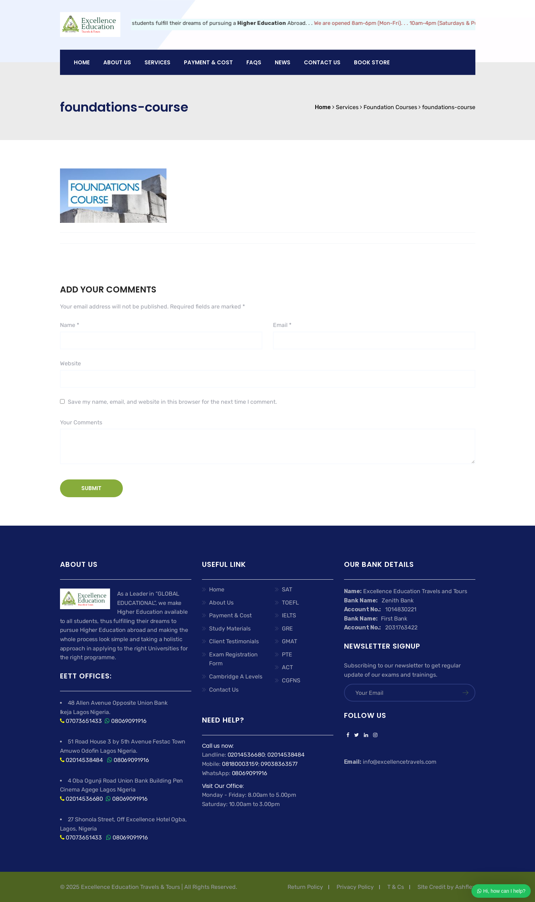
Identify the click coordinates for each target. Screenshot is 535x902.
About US (117, 62)
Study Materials (230, 628)
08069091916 (129, 721)
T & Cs (395, 887)
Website (70, 363)
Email (282, 325)
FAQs (253, 62)
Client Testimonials (234, 641)
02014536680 (84, 798)
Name (69, 325)
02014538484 (83, 760)
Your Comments (81, 422)
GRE (287, 628)
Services (157, 62)
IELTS (289, 615)
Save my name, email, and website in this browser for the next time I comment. (172, 401)
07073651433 (84, 721)
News (282, 62)
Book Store (372, 62)
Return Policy (305, 887)
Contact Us (322, 62)
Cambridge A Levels (235, 676)
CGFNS (291, 680)
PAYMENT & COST (208, 62)
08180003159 (240, 764)
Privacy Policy (355, 887)
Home (82, 62)
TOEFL (290, 602)
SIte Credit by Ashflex (446, 887)
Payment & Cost (230, 615)
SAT (287, 589)
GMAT (289, 641)
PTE (287, 654)
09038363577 (279, 764)
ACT (287, 667)
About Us (221, 602)
